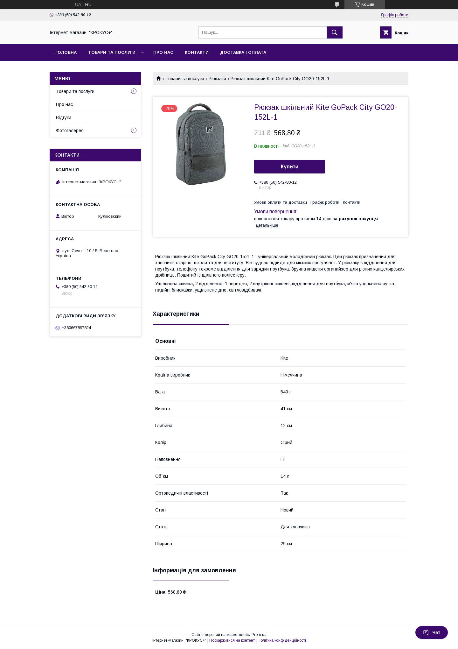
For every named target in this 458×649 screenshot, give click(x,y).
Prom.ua (259, 634)
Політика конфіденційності (282, 640)
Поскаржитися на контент (232, 640)
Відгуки (63, 117)
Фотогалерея (70, 130)
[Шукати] (335, 32)
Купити (290, 166)
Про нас (163, 52)
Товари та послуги (111, 52)
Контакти (197, 52)
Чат (431, 632)
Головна (66, 52)
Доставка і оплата (243, 52)
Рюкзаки (217, 78)
